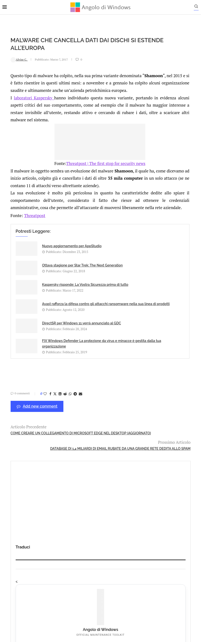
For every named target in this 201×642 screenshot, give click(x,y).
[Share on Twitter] (46, 425)
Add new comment (28, 437)
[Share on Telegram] (67, 425)
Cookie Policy (113, 583)
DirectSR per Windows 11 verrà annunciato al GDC (48, 351)
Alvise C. (11, 59)
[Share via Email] (72, 425)
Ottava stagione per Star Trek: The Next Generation (113, 278)
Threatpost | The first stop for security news (74, 178)
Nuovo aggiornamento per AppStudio (49, 278)
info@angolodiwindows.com (109, 558)
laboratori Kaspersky (28, 105)
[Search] (198, 7)
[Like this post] (37, 425)
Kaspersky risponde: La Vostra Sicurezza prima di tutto (50, 309)
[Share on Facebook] (42, 425)
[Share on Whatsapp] (61, 425)
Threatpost (25, 244)
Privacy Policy (87, 583)
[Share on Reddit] (57, 425)
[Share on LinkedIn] (51, 425)
